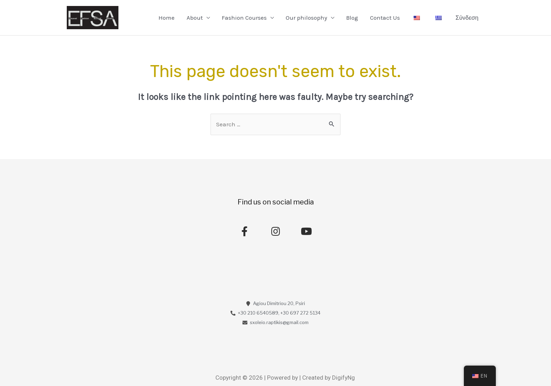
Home (166, 17)
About (195, 17)
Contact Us (385, 17)
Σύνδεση (466, 17)
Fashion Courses (244, 17)
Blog (352, 17)
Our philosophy (306, 17)
